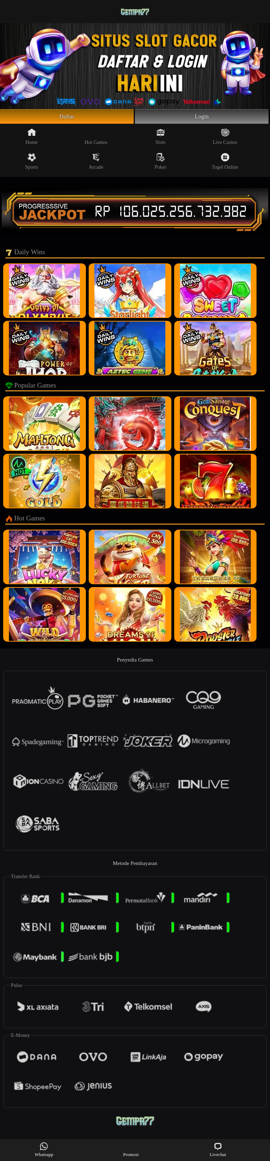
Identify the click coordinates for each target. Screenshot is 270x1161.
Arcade (96, 163)
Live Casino (225, 138)
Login (202, 117)
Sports (31, 163)
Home (32, 138)
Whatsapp (43, 1149)
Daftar (67, 117)
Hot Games (96, 138)
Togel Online (225, 163)
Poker (160, 163)
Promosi (131, 1149)
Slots (160, 138)
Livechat (218, 1149)
